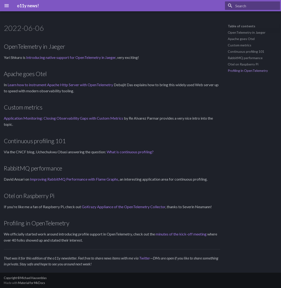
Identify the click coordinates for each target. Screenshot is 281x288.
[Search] (252, 5)
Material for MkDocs (31, 283)
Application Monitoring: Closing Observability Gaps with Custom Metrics (63, 118)
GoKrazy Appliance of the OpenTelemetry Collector (123, 206)
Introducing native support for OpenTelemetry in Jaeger (71, 57)
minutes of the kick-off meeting (181, 234)
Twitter (144, 258)
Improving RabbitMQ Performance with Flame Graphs (74, 179)
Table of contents (241, 26)
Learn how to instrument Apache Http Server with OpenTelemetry (60, 84)
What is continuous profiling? (130, 152)
